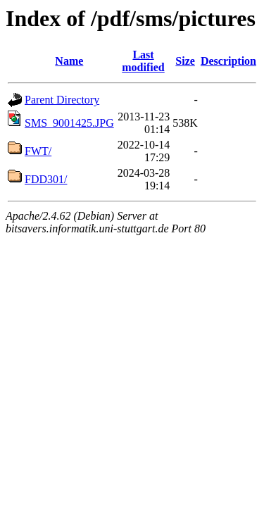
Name (69, 61)
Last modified (143, 61)
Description (228, 61)
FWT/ (38, 151)
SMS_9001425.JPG (69, 123)
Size (185, 61)
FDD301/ (46, 179)
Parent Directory (62, 100)
